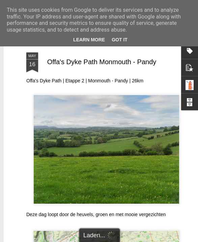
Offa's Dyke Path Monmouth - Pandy (102, 62)
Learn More (89, 39)
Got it (120, 39)
